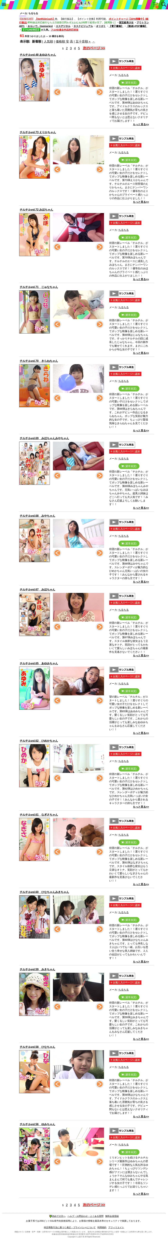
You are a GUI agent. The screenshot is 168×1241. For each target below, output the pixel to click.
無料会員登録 (112, 1216)
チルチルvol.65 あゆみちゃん (39, 663)
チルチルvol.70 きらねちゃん (39, 360)
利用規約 (101, 1227)
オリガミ (101, 26)
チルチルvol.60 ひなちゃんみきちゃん (44, 892)
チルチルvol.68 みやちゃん (37, 515)
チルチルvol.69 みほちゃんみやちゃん (44, 438)
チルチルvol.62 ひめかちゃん (39, 740)
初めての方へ (57, 1216)
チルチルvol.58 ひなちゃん (37, 1046)
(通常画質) (129, 82)
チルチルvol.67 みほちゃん (37, 589)
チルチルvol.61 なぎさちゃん (39, 814)
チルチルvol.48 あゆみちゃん (38, 54)
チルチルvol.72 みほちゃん (36, 209)
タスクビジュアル (83, 26)
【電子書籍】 (116, 26)
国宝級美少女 (126, 22)
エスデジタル (63, 26)
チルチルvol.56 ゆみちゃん (37, 1124)
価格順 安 (62, 41)
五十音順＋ (83, 41)
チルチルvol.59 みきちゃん (37, 969)
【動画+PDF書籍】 (136, 26)
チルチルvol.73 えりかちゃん (38, 132)
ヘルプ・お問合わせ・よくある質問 (85, 1216)
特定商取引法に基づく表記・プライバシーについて (70, 1227)
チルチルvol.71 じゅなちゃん (39, 287)
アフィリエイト (116, 1227)
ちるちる (123, 75)
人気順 (48, 41)
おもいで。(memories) (40, 26)
